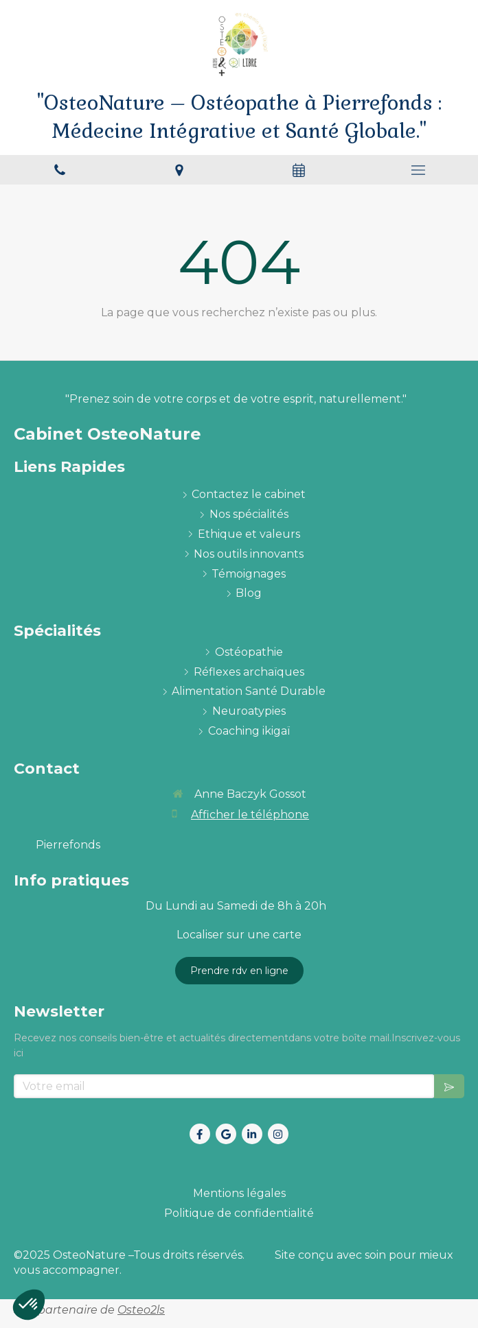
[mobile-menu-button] (418, 170)
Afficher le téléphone (250, 814)
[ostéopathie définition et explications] (249, 653)
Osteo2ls (141, 1309)
